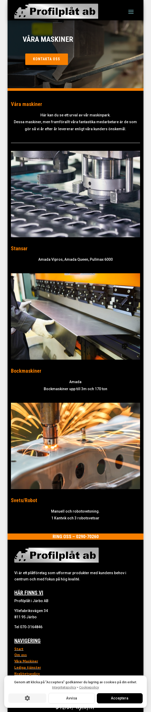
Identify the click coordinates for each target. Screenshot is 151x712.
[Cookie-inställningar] (27, 698)
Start (18, 648)
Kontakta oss (46, 59)
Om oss (20, 654)
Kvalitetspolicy (27, 673)
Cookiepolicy (89, 687)
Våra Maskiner (26, 661)
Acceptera (119, 698)
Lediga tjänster (27, 667)
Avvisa (71, 698)
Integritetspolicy (64, 687)
